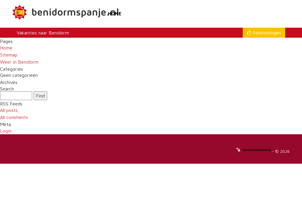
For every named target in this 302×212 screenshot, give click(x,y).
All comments (14, 117)
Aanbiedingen (264, 32)
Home (115, 13)
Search (7, 88)
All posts (9, 110)
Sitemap (8, 54)
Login (6, 130)
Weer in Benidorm (19, 61)
